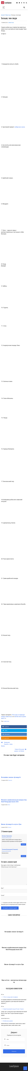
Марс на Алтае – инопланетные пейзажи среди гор (14, 976)
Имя (2, 883)
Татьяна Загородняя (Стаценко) (10, 844)
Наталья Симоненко (7, 831)
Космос (9, 822)
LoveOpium (6, 2)
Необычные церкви (8, 1015)
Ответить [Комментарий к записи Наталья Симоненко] (23, 839)
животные (6, 721)
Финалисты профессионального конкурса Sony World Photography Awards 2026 (14, 943)
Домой (3, 15)
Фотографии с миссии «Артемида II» (14, 927)
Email (2, 890)
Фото (9, 799)
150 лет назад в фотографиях (10, 992)
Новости (10, 775)
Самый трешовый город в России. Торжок (13, 1004)
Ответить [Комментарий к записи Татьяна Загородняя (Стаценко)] (23, 851)
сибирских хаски (19, 127)
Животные (8, 15)
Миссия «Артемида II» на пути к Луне (14, 959)
